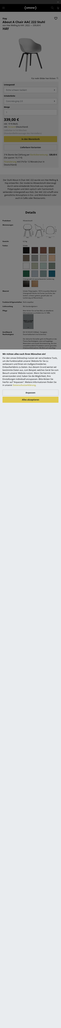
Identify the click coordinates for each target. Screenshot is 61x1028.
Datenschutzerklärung (24, 385)
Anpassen (30, 392)
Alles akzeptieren (30, 399)
